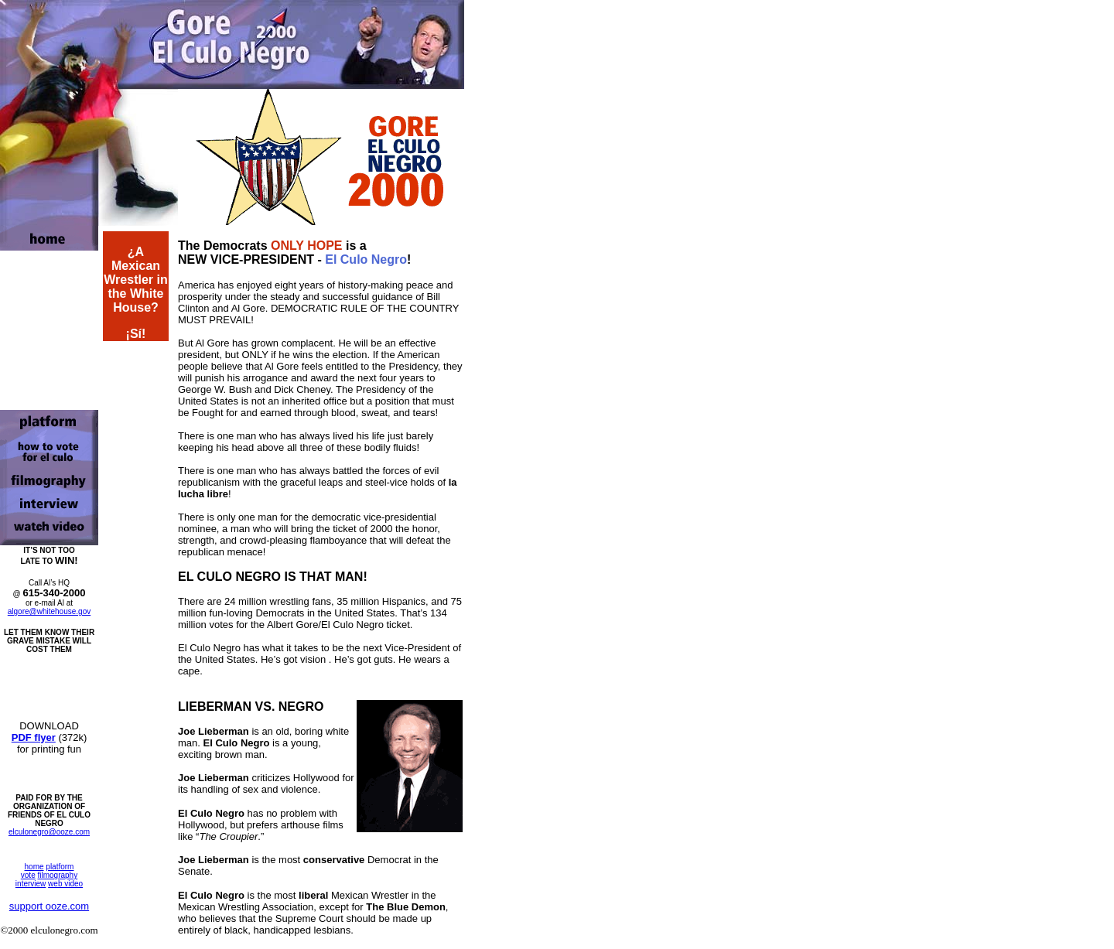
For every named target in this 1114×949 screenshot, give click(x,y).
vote (28, 875)
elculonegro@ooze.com (49, 832)
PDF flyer (34, 737)
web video (65, 883)
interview (30, 883)
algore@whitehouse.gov (49, 611)
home (34, 866)
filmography (57, 875)
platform (59, 866)
